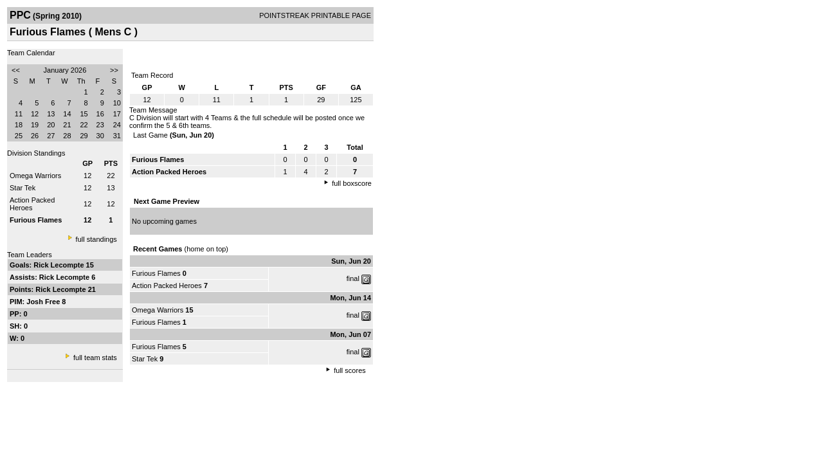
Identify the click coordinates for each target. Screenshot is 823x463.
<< (16, 70)
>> (114, 70)
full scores (350, 370)
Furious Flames (156, 273)
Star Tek (22, 188)
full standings (96, 239)
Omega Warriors (35, 175)
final (353, 278)
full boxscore (352, 183)
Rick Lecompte (59, 265)
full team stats (95, 357)
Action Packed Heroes (32, 204)
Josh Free (44, 301)
